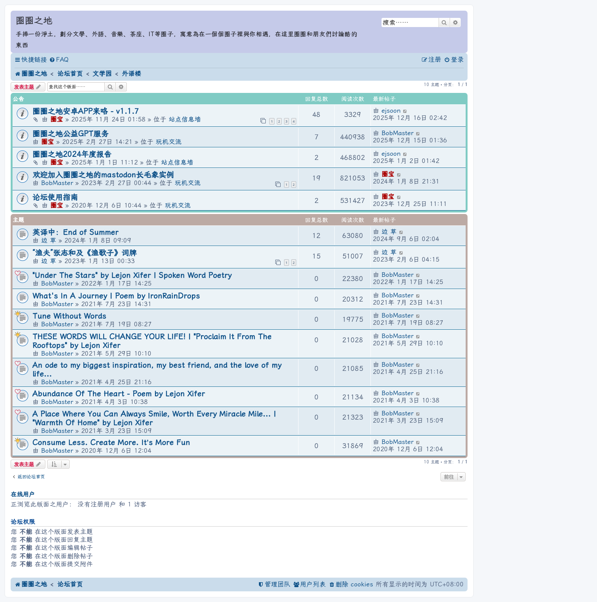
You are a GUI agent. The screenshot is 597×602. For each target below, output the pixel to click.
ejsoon (391, 110)
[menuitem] (59, 60)
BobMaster (397, 133)
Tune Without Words (69, 316)
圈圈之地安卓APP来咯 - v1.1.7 (85, 111)
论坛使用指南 (55, 197)
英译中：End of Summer (75, 232)
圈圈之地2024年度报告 (72, 154)
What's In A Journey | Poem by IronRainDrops (116, 296)
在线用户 (23, 494)
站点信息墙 (185, 119)
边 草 (48, 240)
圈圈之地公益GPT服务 (70, 133)
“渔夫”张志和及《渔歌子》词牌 (84, 253)
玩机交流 (169, 141)
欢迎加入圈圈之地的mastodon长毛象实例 (103, 175)
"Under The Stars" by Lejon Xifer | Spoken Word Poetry (131, 275)
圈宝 (56, 119)
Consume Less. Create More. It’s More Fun (111, 442)
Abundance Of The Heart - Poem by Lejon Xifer (118, 394)
